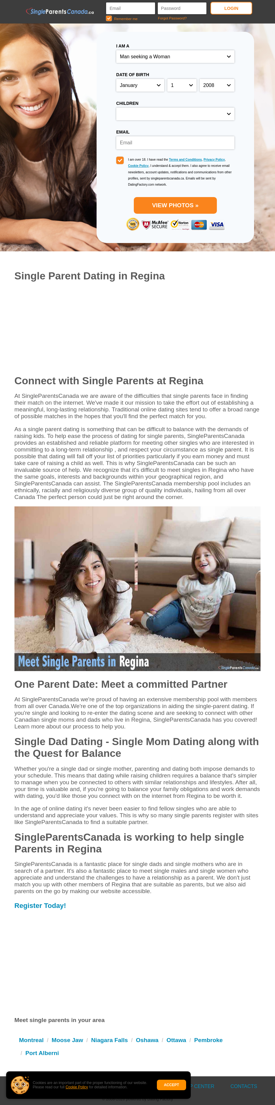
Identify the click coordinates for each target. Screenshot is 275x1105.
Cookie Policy (77, 1087)
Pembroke (208, 1040)
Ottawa (176, 1040)
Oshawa (147, 1040)
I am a (123, 45)
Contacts (243, 1086)
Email (123, 132)
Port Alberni (42, 1053)
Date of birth (132, 74)
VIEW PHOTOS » (175, 205)
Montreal (31, 1040)
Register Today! (40, 905)
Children (127, 103)
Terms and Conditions (185, 159)
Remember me (122, 18)
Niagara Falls (109, 1040)
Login (231, 8)
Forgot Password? (172, 18)
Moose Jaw (67, 1040)
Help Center (197, 1086)
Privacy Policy (214, 159)
